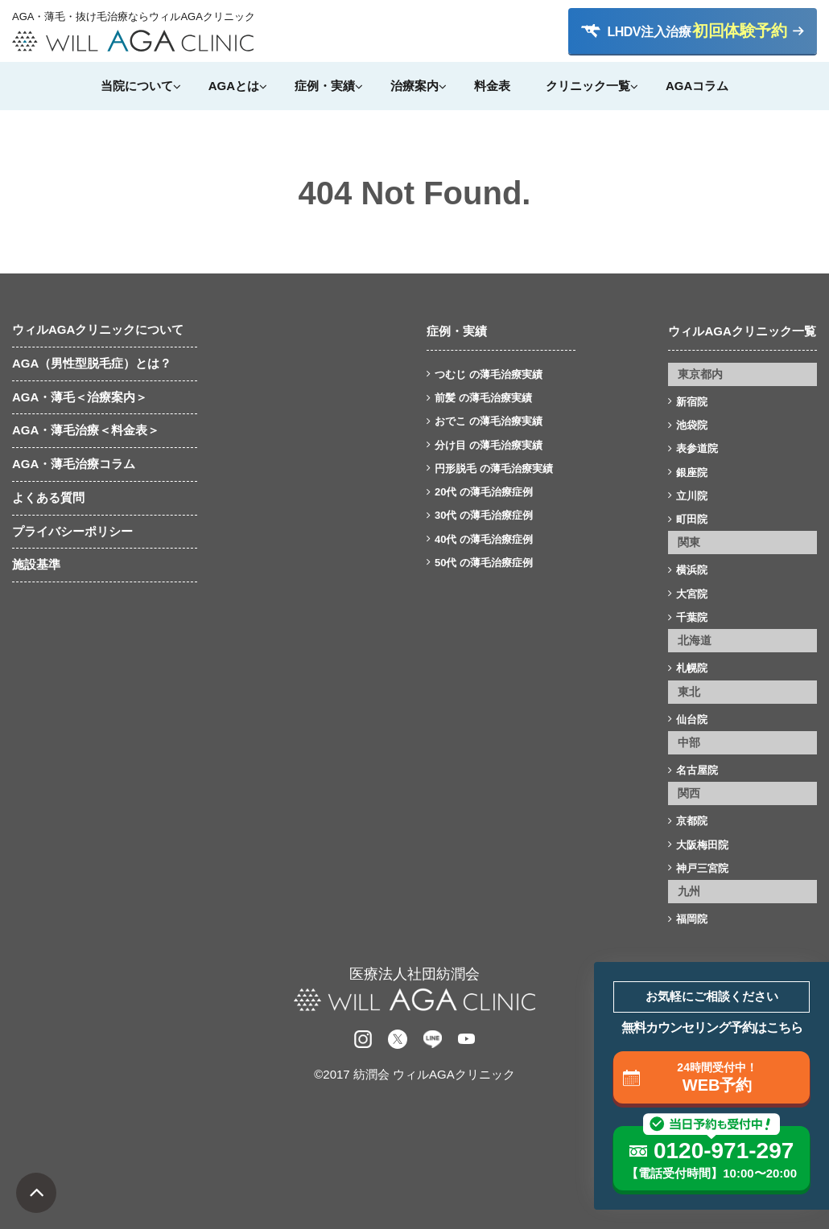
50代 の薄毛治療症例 (484, 563)
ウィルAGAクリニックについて (98, 329)
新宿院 (691, 402)
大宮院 (691, 594)
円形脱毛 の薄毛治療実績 (494, 468)
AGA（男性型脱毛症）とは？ (91, 363)
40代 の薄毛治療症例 (484, 539)
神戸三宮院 (702, 868)
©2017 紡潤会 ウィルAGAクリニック (414, 1074)
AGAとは (233, 85)
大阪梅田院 (702, 845)
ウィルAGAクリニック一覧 (741, 331)
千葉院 (691, 617)
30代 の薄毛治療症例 (484, 515)
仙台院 (691, 719)
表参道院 (697, 448)
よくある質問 (48, 497)
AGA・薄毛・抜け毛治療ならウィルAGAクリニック (133, 17)
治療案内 (414, 85)
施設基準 (36, 564)
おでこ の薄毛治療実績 (488, 421)
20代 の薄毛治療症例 (484, 492)
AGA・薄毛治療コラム (73, 464)
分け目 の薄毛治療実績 (488, 445)
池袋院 (691, 425)
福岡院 (691, 919)
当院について (137, 85)
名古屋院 (697, 770)
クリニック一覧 (588, 85)
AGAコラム (697, 85)
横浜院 (691, 570)
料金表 (492, 85)
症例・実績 (325, 85)
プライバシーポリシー (72, 531)
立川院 (691, 496)
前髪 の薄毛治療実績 (483, 398)
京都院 (691, 821)
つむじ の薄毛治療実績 (488, 374)
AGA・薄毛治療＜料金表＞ (85, 430)
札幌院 (691, 668)
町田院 (691, 519)
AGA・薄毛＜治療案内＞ (79, 397)
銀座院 (691, 473)
